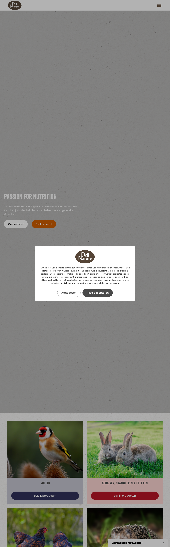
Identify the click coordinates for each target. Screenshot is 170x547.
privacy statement (100, 283)
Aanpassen (68, 293)
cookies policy (96, 277)
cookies (44, 274)
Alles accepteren (98, 293)
